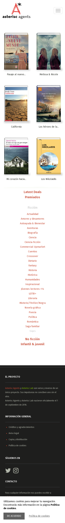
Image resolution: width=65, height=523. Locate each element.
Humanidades (32, 279)
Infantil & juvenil (32, 344)
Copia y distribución (18, 439)
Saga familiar (32, 326)
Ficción (32, 208)
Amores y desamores (32, 218)
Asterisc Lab (27, 388)
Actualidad (32, 214)
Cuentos (32, 251)
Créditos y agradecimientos (21, 427)
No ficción (32, 339)
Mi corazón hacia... (16, 179)
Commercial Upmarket (32, 246)
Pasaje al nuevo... (16, 74)
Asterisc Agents (12, 388)
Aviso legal (14, 433)
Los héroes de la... (49, 126)
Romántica (32, 321)
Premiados (32, 197)
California (16, 126)
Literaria (32, 298)
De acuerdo (14, 516)
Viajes (32, 331)
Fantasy (32, 265)
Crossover (32, 256)
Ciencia (32, 237)
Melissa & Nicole (49, 74)
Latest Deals (32, 192)
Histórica (32, 274)
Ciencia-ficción (32, 242)
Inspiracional (32, 284)
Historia (32, 270)
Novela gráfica (33, 307)
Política (32, 317)
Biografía (33, 232)
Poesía (32, 312)
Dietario (32, 260)
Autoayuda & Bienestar (32, 223)
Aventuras (32, 228)
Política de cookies (39, 516)
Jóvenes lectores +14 (32, 288)
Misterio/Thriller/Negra (32, 303)
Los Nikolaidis (48, 179)
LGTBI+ (32, 293)
